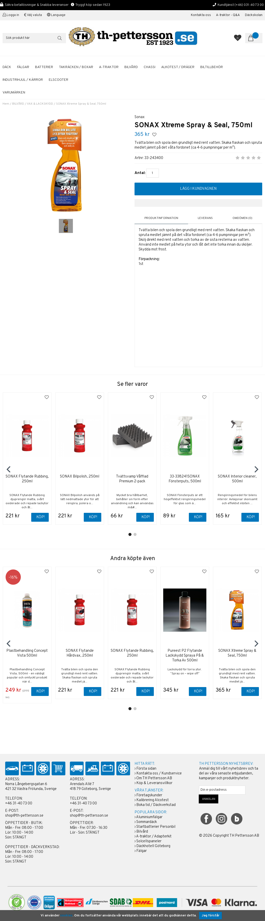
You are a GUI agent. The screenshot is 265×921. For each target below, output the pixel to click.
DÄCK (7, 67)
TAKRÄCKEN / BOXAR (76, 67)
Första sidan (146, 768)
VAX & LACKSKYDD (40, 104)
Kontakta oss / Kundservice (159, 773)
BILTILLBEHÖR (211, 67)
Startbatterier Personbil (155, 826)
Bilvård (142, 831)
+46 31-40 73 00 (18, 803)
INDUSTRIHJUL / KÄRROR (23, 80)
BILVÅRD (131, 67)
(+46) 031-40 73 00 (249, 5)
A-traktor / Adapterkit (154, 836)
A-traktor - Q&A (228, 15)
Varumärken (14, 92)
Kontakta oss (201, 15)
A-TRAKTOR (109, 67)
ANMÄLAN (208, 799)
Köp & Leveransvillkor (154, 783)
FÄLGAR (23, 67)
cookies (66, 916)
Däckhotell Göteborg (153, 846)
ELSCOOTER (58, 80)
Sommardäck (146, 822)
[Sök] (34, 38)
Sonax (140, 117)
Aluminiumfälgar (149, 817)
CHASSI (149, 67)
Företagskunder (149, 795)
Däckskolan (253, 15)
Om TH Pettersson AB (154, 778)
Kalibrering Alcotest (152, 800)
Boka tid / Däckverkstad (156, 805)
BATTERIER (44, 67)
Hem (6, 104)
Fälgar (141, 851)
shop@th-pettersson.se (24, 815)
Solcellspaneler (148, 841)
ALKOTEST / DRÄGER (177, 67)
